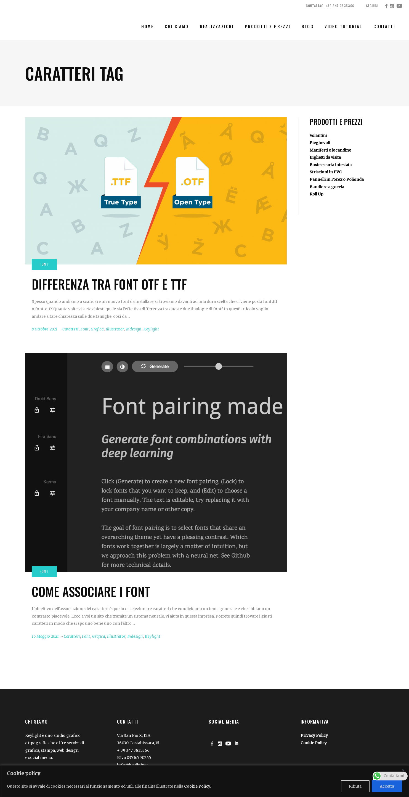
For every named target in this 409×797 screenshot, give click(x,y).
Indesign (134, 329)
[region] (204, 781)
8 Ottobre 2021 (45, 329)
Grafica (97, 329)
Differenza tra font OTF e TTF (109, 284)
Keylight (151, 329)
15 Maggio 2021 (45, 636)
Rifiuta (355, 786)
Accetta (387, 786)
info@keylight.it (132, 764)
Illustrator (115, 329)
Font (85, 329)
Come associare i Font (91, 591)
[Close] (403, 770)
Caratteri (70, 329)
